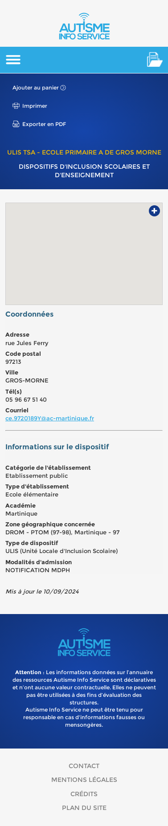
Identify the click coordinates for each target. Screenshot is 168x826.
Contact (84, 766)
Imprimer (34, 105)
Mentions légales (84, 780)
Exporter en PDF (44, 124)
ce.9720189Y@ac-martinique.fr (49, 418)
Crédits (84, 794)
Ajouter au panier (35, 87)
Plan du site (84, 808)
